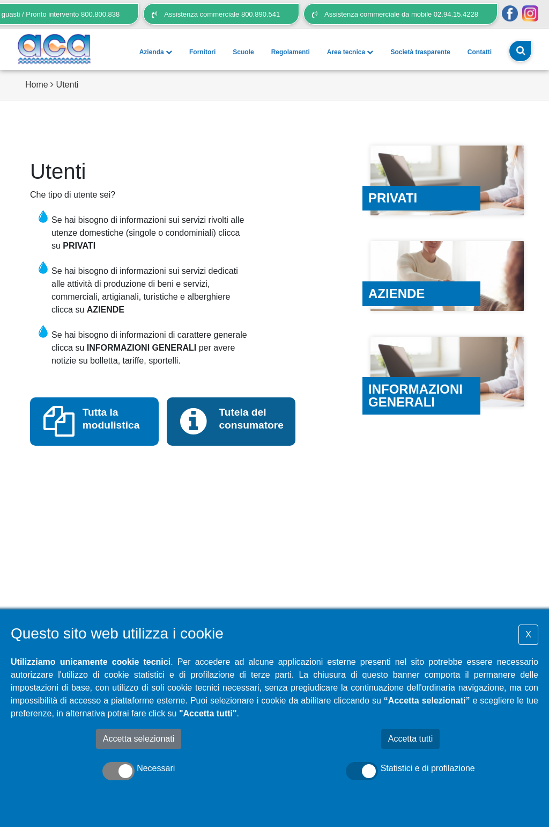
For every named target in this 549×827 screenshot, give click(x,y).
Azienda (155, 52)
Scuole (243, 52)
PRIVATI (79, 245)
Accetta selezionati (138, 738)
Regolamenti (290, 52)
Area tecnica (350, 52)
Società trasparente (420, 52)
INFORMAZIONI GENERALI (141, 347)
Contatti (480, 52)
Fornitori (202, 52)
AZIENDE (105, 309)
